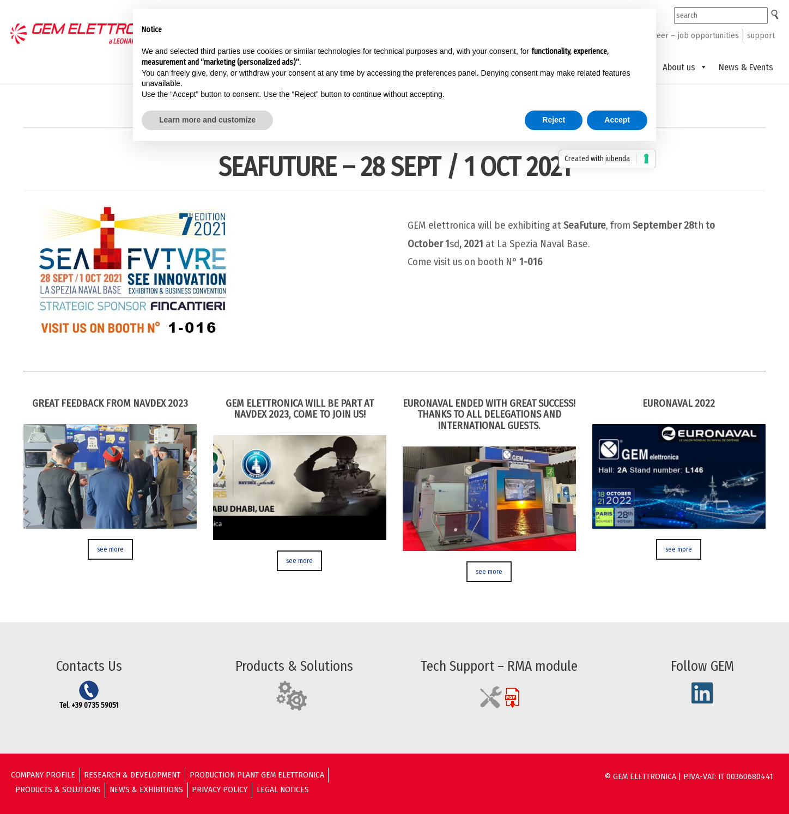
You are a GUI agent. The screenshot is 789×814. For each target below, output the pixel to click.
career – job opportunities (692, 35)
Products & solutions (58, 789)
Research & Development (132, 775)
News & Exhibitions (146, 789)
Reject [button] (553, 119)
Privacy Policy (219, 789)
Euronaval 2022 (678, 403)
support (761, 35)
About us (685, 67)
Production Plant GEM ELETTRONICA (257, 775)
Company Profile (43, 775)
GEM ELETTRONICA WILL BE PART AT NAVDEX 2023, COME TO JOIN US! (300, 409)
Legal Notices (283, 789)
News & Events (746, 67)
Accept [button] (617, 119)
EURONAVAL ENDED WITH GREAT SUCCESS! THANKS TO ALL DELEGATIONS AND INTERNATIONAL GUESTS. (489, 414)
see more (110, 549)
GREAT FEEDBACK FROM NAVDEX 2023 (110, 403)
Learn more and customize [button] (207, 119)
